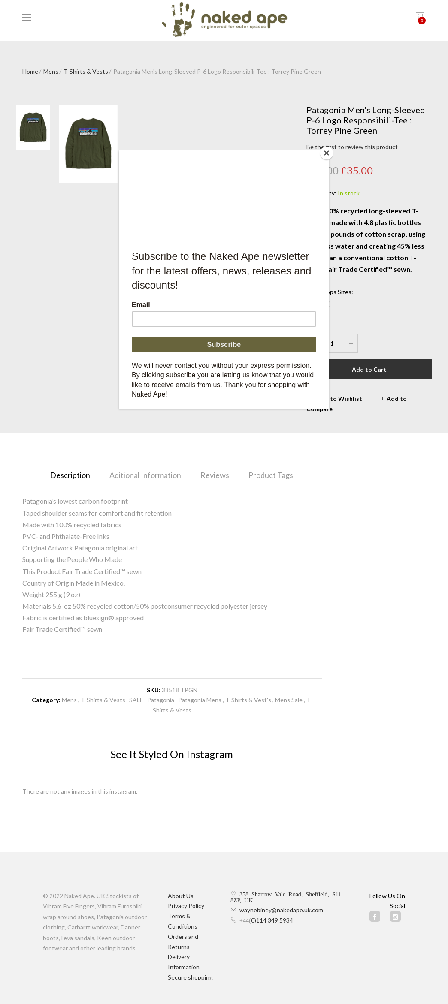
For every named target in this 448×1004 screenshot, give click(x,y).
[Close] (327, 152)
